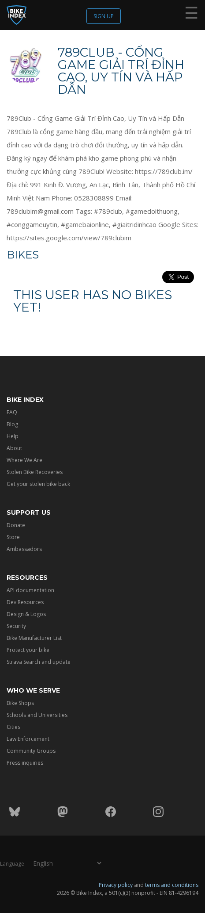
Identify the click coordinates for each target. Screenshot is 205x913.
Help (13, 436)
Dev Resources (25, 602)
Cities (13, 727)
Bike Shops (20, 703)
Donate (16, 525)
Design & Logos (26, 614)
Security (16, 626)
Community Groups (31, 751)
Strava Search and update (39, 662)
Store (13, 537)
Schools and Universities (37, 715)
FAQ (12, 412)
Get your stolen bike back (38, 484)
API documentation (30, 590)
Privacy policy (116, 885)
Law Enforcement (28, 739)
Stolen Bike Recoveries (35, 472)
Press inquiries (25, 763)
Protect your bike (28, 650)
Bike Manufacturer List (34, 638)
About (14, 448)
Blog (12, 424)
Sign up (103, 16)
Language (12, 863)
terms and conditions (171, 885)
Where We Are (24, 460)
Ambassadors (24, 549)
